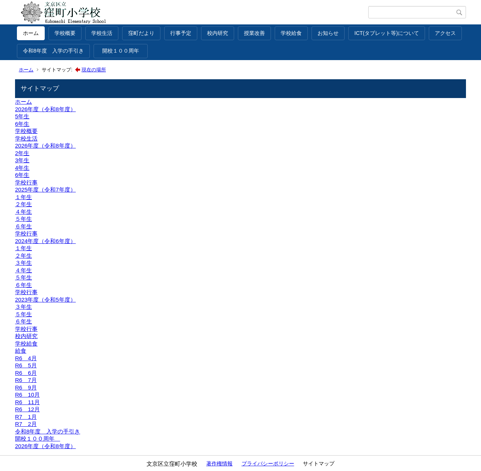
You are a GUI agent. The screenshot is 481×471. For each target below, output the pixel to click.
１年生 (23, 197)
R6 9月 (26, 387)
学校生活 (101, 33)
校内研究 (217, 33)
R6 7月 (26, 380)
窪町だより (141, 33)
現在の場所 (94, 69)
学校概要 (65, 33)
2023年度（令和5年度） (45, 299)
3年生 (22, 160)
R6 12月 (27, 409)
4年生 (22, 168)
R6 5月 (26, 365)
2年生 (22, 153)
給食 (20, 350)
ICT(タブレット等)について (386, 33)
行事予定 (180, 33)
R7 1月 (26, 417)
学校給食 (291, 33)
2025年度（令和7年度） (45, 189)
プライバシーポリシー (268, 463)
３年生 (23, 263)
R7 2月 (26, 424)
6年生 (22, 124)
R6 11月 (27, 402)
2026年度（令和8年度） (45, 109)
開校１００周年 (123, 51)
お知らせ (328, 33)
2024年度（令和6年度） (45, 241)
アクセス (445, 33)
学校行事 (26, 182)
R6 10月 (27, 394)
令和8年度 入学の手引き (53, 51)
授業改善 (254, 33)
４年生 (23, 211)
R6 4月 (26, 358)
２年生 (23, 204)
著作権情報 (219, 463)
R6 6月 (26, 373)
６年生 (23, 226)
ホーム (31, 33)
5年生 (22, 116)
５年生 (23, 219)
